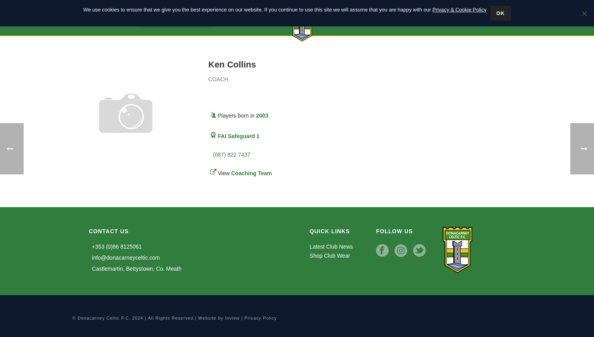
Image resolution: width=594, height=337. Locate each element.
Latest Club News (331, 246)
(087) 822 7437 (230, 155)
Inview (232, 318)
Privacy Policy (260, 318)
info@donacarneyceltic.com (124, 258)
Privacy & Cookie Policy (459, 10)
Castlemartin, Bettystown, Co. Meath (135, 269)
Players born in (243, 115)
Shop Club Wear (330, 256)
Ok (500, 13)
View (245, 173)
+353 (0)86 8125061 (115, 246)
